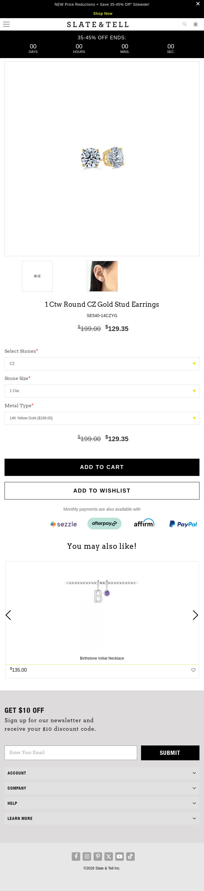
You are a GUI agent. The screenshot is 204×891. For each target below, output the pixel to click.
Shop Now (102, 13)
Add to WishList (102, 491)
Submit (170, 752)
